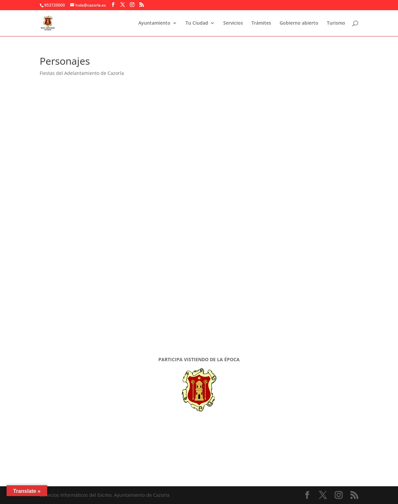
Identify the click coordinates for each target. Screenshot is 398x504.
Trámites (261, 23)
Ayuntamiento (154, 23)
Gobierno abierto (299, 23)
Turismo (336, 23)
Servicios (233, 23)
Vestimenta (77, 318)
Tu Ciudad (197, 23)
